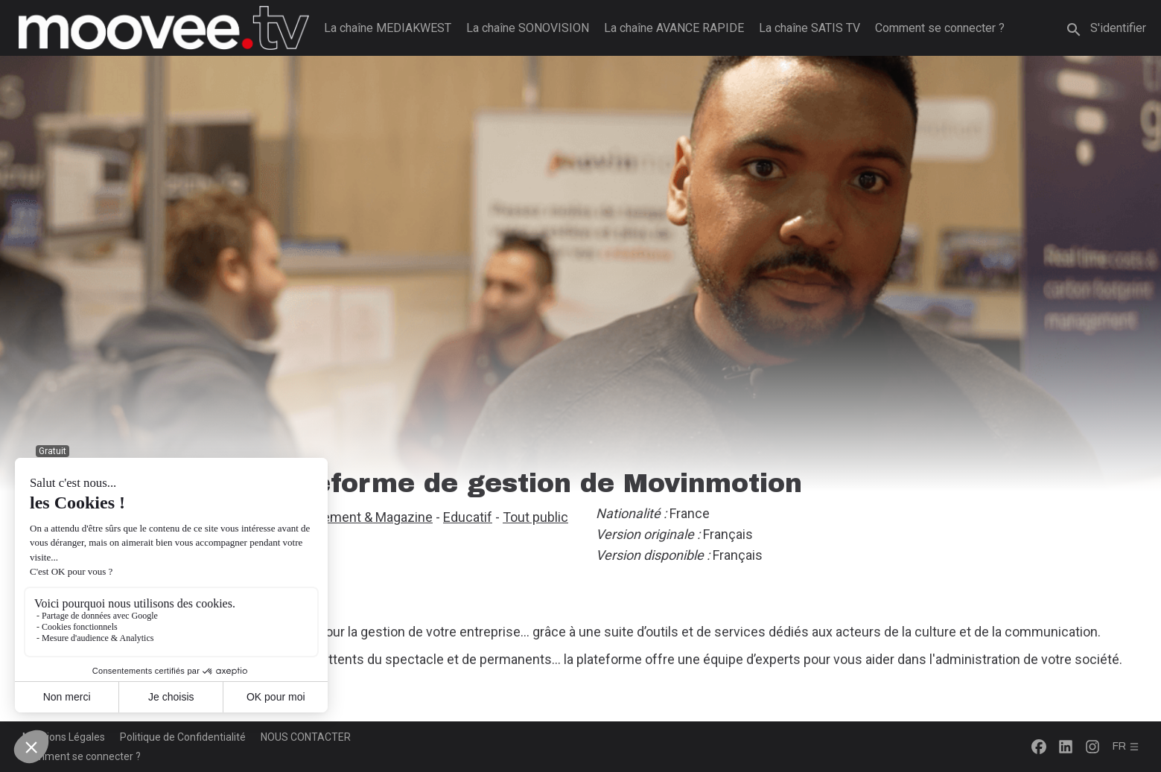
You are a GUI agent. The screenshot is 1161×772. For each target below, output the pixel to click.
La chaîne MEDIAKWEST (387, 28)
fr (1126, 746)
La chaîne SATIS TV (809, 28)
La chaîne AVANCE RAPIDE (674, 28)
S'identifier (1118, 28)
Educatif (467, 517)
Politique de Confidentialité (183, 737)
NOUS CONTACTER (306, 737)
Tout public (535, 517)
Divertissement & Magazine (351, 517)
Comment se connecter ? (940, 28)
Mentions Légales (63, 737)
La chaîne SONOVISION (527, 28)
